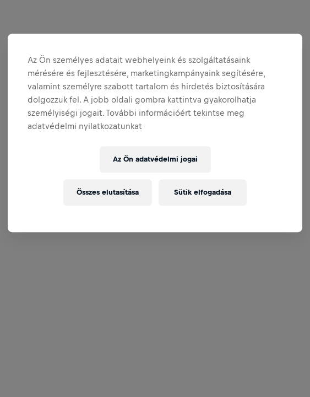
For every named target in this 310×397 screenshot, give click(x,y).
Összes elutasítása (108, 192)
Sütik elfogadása (202, 192)
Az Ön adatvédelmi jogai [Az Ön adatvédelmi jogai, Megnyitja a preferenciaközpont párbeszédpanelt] (155, 159)
